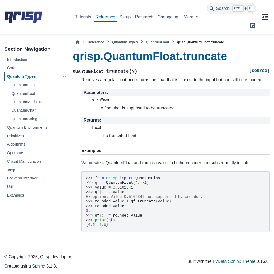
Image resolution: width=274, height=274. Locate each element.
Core (11, 68)
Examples (15, 195)
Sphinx (38, 266)
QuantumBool (23, 93)
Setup (125, 17)
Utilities (13, 187)
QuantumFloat (23, 85)
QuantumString (24, 119)
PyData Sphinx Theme (234, 261)
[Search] (231, 8)
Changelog (168, 17)
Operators (15, 153)
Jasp (11, 170)
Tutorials (83, 17)
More (189, 17)
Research (144, 17)
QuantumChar (23, 110)
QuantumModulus (26, 102)
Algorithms (16, 144)
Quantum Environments (27, 127)
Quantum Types (21, 76)
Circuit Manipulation (24, 161)
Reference (105, 17)
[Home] (77, 42)
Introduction (17, 59)
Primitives (15, 136)
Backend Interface (22, 178)
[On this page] (265, 17)
